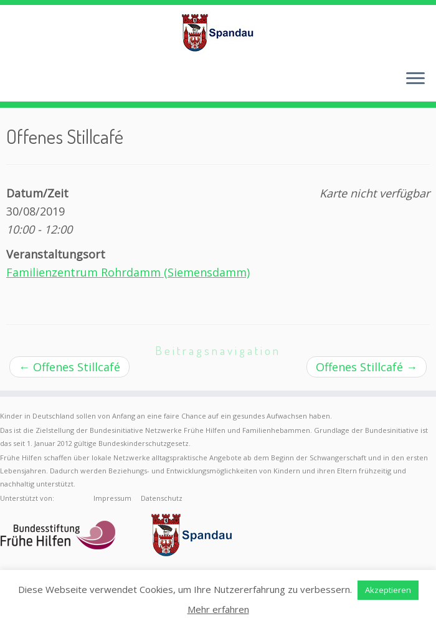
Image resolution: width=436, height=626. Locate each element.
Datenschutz (161, 498)
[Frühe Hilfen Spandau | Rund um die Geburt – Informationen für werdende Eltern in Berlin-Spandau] (218, 32)
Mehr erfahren (218, 609)
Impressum (112, 498)
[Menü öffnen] (415, 79)
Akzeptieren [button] (388, 589)
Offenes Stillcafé (69, 366)
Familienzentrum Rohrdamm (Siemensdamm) (128, 272)
